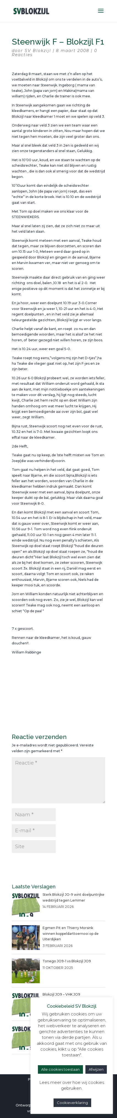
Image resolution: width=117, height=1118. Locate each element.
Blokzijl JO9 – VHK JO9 (61, 994)
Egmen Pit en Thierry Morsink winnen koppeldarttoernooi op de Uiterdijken (71, 933)
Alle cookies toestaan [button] (60, 1069)
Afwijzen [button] (96, 1069)
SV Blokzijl (38, 50)
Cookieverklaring (72, 1102)
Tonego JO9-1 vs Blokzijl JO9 (67, 961)
